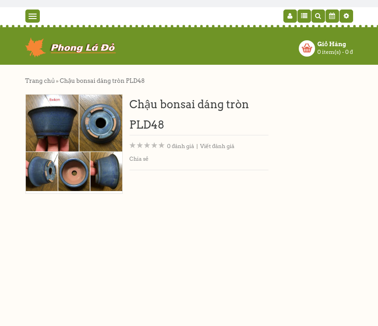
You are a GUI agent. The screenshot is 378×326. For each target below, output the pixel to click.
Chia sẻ (139, 158)
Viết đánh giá (217, 146)
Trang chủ (40, 80)
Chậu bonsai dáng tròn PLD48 (102, 80)
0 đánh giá (180, 146)
